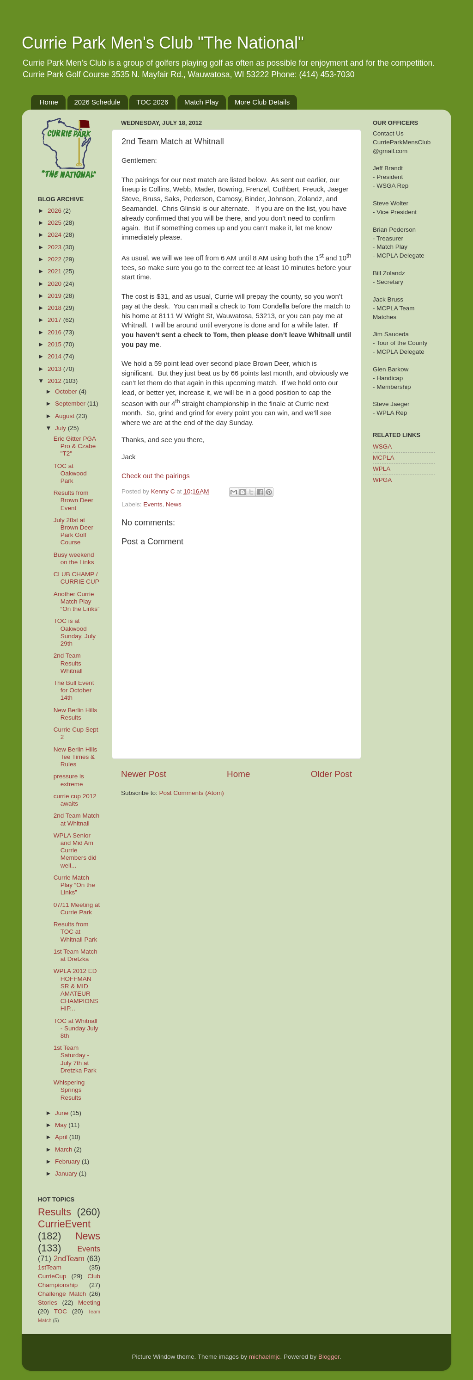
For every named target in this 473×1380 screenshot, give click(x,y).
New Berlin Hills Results (75, 714)
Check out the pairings (155, 476)
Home (49, 102)
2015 (55, 344)
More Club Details (262, 102)
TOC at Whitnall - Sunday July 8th (76, 1028)
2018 (55, 307)
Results (54, 1212)
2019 (55, 295)
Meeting (89, 1302)
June (62, 1112)
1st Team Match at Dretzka (75, 955)
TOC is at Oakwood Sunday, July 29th (75, 632)
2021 (55, 271)
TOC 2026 (152, 102)
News (174, 504)
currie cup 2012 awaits (75, 800)
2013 (55, 368)
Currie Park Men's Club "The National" (163, 42)
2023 (55, 247)
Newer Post (143, 774)
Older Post (331, 774)
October (67, 391)
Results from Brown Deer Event (73, 500)
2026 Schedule (97, 102)
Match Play (201, 102)
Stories (47, 1302)
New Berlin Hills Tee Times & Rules (75, 757)
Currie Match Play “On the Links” (74, 885)
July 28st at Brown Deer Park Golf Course (73, 531)
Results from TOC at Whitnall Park (75, 932)
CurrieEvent (64, 1224)
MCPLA (383, 457)
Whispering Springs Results (69, 1090)
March (64, 1149)
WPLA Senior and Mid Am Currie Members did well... (75, 850)
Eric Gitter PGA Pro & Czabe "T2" (75, 446)
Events (152, 504)
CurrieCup (52, 1276)
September (71, 403)
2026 (55, 210)
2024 (55, 234)
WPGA (382, 479)
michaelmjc (264, 1356)
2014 (55, 356)
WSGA (382, 446)
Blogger (329, 1356)
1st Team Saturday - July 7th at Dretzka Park (75, 1059)
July (61, 428)
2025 (55, 222)
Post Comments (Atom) (191, 792)
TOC (60, 1311)
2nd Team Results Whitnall (68, 663)
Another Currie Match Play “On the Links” (77, 601)
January (67, 1173)
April (62, 1137)
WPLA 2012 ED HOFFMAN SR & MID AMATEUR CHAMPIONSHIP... (76, 989)
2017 (55, 319)
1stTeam (49, 1267)
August (65, 416)
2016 (55, 332)
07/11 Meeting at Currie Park (77, 908)
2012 (55, 380)
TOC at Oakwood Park (70, 473)
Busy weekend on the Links (74, 558)
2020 (55, 283)
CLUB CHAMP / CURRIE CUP (76, 578)
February (68, 1161)
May (61, 1124)
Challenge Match (62, 1293)
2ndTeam (69, 1258)
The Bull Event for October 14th (74, 690)
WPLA (381, 468)
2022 (55, 259)
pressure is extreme (69, 780)
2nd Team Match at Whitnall (77, 819)
